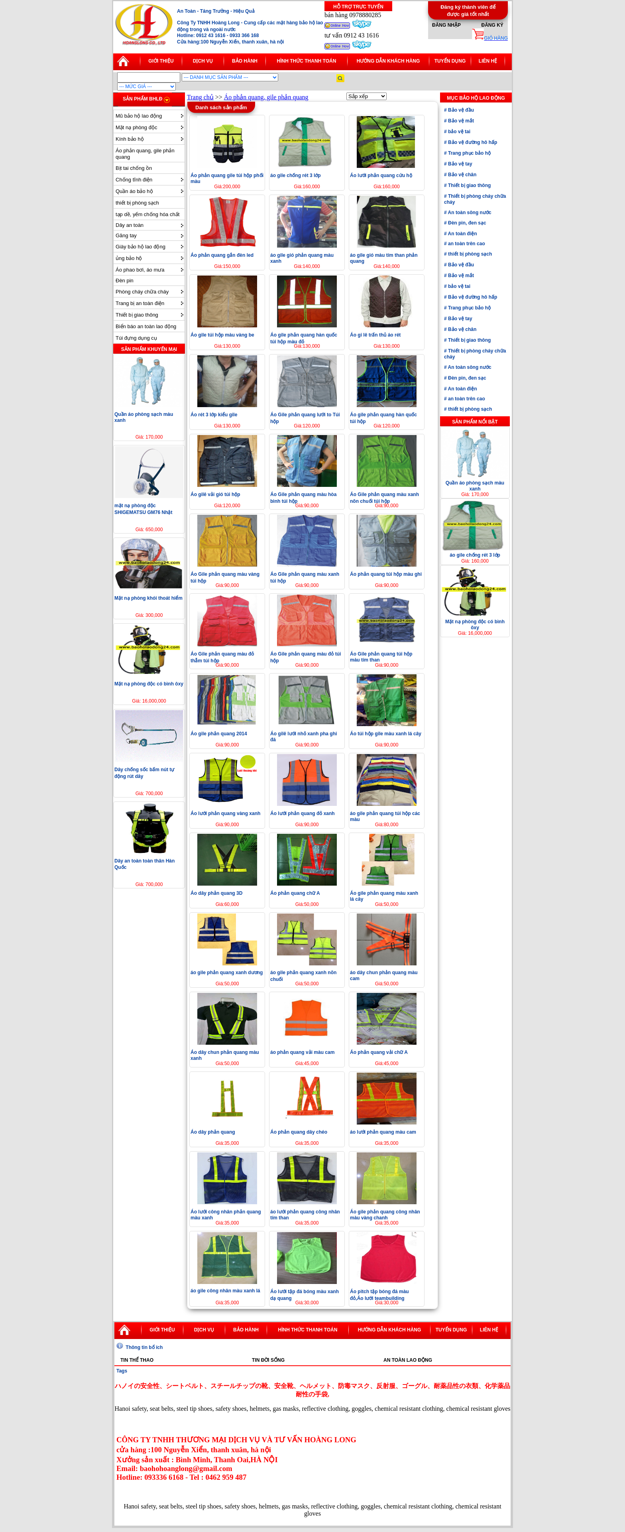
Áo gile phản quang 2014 (219, 733)
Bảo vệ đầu (460, 110)
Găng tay (126, 235)
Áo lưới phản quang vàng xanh (225, 813)
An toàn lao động (407, 1360)
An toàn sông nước (469, 212)
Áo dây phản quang (213, 1132)
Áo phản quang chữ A (295, 893)
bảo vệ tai (458, 131)
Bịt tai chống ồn (134, 168)
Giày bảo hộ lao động (140, 247)
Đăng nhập (446, 25)
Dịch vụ (203, 61)
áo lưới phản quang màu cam (383, 1132)
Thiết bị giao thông (137, 315)
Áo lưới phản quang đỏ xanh (302, 813)
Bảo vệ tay (459, 164)
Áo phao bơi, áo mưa (140, 270)
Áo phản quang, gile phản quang (145, 154)
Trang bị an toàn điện (140, 303)
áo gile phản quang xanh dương (227, 972)
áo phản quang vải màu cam (302, 1052)
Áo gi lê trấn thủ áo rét (375, 335)
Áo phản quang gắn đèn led (222, 255)
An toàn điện (462, 233)
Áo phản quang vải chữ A (379, 1052)
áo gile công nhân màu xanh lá (225, 1291)
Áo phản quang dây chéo (298, 1132)
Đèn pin (125, 281)
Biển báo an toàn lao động (146, 326)
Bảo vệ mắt (460, 121)
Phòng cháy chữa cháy (142, 292)
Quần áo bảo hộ (134, 191)
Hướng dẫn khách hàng (388, 61)
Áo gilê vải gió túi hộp (215, 494)
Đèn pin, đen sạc (466, 223)
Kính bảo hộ (130, 139)
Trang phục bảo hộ (469, 153)
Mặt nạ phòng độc (136, 127)
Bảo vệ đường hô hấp (472, 142)
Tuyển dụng (450, 61)
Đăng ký (492, 25)
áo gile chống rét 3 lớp (295, 175)
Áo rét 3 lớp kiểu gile (214, 414)
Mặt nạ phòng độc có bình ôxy (148, 684)
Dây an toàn (129, 225)
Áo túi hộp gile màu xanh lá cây (385, 733)
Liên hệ (488, 61)
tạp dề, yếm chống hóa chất (147, 214)
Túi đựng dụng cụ (136, 338)
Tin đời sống (268, 1360)
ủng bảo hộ (129, 258)
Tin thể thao (136, 1360)
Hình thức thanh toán (306, 61)
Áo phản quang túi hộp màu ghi (386, 574)
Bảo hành (244, 61)
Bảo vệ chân (462, 174)
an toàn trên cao (466, 243)
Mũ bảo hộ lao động (139, 116)
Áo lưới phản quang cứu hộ (381, 175)
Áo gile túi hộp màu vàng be (222, 335)
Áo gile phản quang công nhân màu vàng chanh (385, 1215)
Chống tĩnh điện (134, 180)
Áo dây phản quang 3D (216, 893)
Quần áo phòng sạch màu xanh (475, 486)
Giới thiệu (160, 61)
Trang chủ (200, 97)
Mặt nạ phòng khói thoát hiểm (148, 598)
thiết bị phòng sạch (137, 203)
